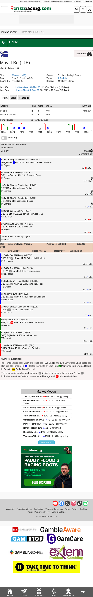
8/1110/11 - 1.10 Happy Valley (45, 436)
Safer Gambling (59, 512)
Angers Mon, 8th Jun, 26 (27, 90)
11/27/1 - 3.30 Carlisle (42, 428)
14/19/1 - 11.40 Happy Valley (44, 407)
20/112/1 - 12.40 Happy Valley (45, 416)
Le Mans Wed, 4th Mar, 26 (28, 87)
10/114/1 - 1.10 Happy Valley (43, 432)
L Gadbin (62, 78)
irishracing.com (9, 32)
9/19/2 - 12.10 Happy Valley (45, 396)
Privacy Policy (71, 509)
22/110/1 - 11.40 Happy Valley (44, 402)
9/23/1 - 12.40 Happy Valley (45, 412)
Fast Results (68, 592)
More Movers (46, 442)
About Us (10, 509)
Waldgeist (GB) (19, 75)
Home (9, 592)
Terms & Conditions (54, 509)
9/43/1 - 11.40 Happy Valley (44, 424)
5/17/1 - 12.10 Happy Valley (46, 420)
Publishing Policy (42, 512)
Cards (24, 592)
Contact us (38, 509)
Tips (53, 592)
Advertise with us (24, 509)
